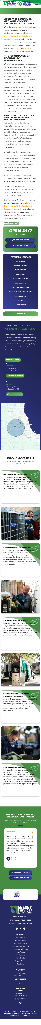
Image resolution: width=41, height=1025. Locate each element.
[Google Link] (24, 928)
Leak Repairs (20, 300)
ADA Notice (27, 1016)
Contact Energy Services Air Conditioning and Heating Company (18, 206)
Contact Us (20, 314)
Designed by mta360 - (12, 1013)
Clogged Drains (20, 296)
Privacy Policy (26, 1013)
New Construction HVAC (20, 287)
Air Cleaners (20, 955)
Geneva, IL (28, 27)
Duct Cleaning (20, 283)
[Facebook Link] (17, 928)
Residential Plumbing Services (20, 292)
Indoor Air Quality (20, 279)
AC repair (25, 48)
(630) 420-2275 (20, 979)
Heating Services (20, 265)
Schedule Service (11, 223)
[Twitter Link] (20, 928)
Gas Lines (20, 964)
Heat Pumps (20, 274)
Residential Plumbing (20, 949)
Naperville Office (20, 240)
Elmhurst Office (20, 245)
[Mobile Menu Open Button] (36, 3)
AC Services (20, 261)
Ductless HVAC (20, 270)
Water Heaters (20, 305)
